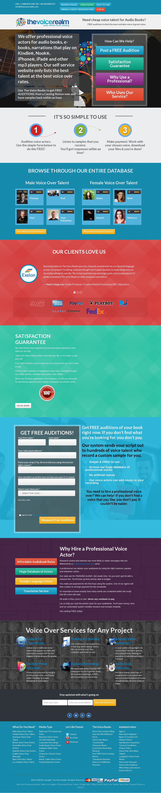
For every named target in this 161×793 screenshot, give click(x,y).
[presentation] (39, 507)
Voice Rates (87, 5)
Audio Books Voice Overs (50, 745)
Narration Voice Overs (48, 737)
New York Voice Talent (22, 759)
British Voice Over (104, 784)
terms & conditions (39, 515)
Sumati (100, 217)
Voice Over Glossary (128, 762)
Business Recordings (79, 666)
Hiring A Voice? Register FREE (77, 10)
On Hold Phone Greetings (38, 666)
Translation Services (101, 759)
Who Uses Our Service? (119, 94)
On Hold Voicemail (47, 740)
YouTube (72, 738)
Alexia (99, 198)
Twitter (71, 734)
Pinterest (72, 742)
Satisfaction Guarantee (119, 63)
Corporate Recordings (48, 742)
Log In (101, 10)
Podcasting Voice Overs (49, 762)
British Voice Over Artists (24, 742)
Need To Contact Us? (128, 737)
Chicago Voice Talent (87, 784)
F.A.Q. (95, 737)
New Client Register (128, 734)
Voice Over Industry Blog (103, 731)
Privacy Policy (125, 748)
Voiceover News (99, 745)
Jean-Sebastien (66, 219)
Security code (24, 500)
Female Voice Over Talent (24, 734)
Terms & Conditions (127, 745)
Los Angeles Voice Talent (23, 762)
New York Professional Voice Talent (31, 784)
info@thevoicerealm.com (26, 6)
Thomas (33, 198)
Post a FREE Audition (119, 50)
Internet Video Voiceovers (126, 641)
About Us (96, 762)
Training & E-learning (80, 641)
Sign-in (122, 731)
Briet (130, 198)
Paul (31, 217)
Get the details (23, 406)
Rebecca (132, 217)
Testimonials (97, 742)
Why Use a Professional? (119, 79)
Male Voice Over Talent (23, 731)
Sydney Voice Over (121, 784)
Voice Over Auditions (128, 765)
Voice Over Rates (100, 740)
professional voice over (83, 564)
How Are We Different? (102, 734)
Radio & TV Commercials (36, 641)
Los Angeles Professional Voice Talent (62, 784)
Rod (63, 198)
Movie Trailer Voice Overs (50, 759)
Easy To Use (104, 5)
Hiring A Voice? (125, 740)
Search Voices (69, 5)
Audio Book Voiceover (124, 666)
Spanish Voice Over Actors (24, 751)
